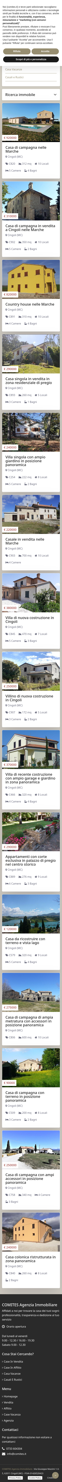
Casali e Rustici (14, 77)
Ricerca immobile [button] (31, 94)
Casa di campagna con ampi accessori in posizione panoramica (29, 1178)
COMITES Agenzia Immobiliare (17, 1468)
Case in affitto (11, 1367)
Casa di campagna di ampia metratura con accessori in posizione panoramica (29, 1021)
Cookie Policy (35, 1478)
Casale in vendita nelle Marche (24, 541)
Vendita (7, 1402)
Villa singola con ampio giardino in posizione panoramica (25, 460)
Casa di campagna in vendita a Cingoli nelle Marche (30, 227)
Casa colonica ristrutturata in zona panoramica (30, 1258)
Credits (50, 1477)
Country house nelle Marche (29, 304)
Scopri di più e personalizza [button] (31, 59)
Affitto (7, 1408)
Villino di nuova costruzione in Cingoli (29, 697)
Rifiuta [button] (17, 51)
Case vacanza (11, 1414)
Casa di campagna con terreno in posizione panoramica (24, 1096)
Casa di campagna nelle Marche (25, 149)
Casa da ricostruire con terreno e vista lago (25, 940)
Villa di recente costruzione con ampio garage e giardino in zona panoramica (30, 778)
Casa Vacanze (13, 69)
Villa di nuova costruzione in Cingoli (29, 619)
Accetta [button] (45, 51)
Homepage (10, 1396)
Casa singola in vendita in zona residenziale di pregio (28, 380)
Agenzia (8, 1420)
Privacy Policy (15, 1478)
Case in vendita (12, 1361)
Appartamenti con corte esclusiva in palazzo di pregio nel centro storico (30, 860)
